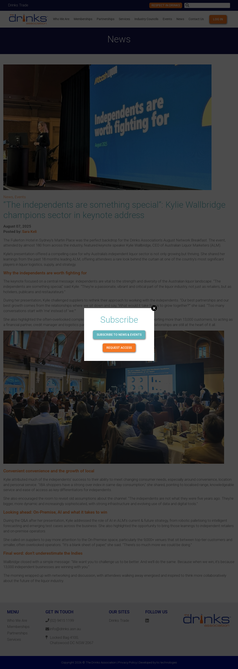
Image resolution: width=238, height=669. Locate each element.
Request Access (119, 347)
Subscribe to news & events (119, 334)
